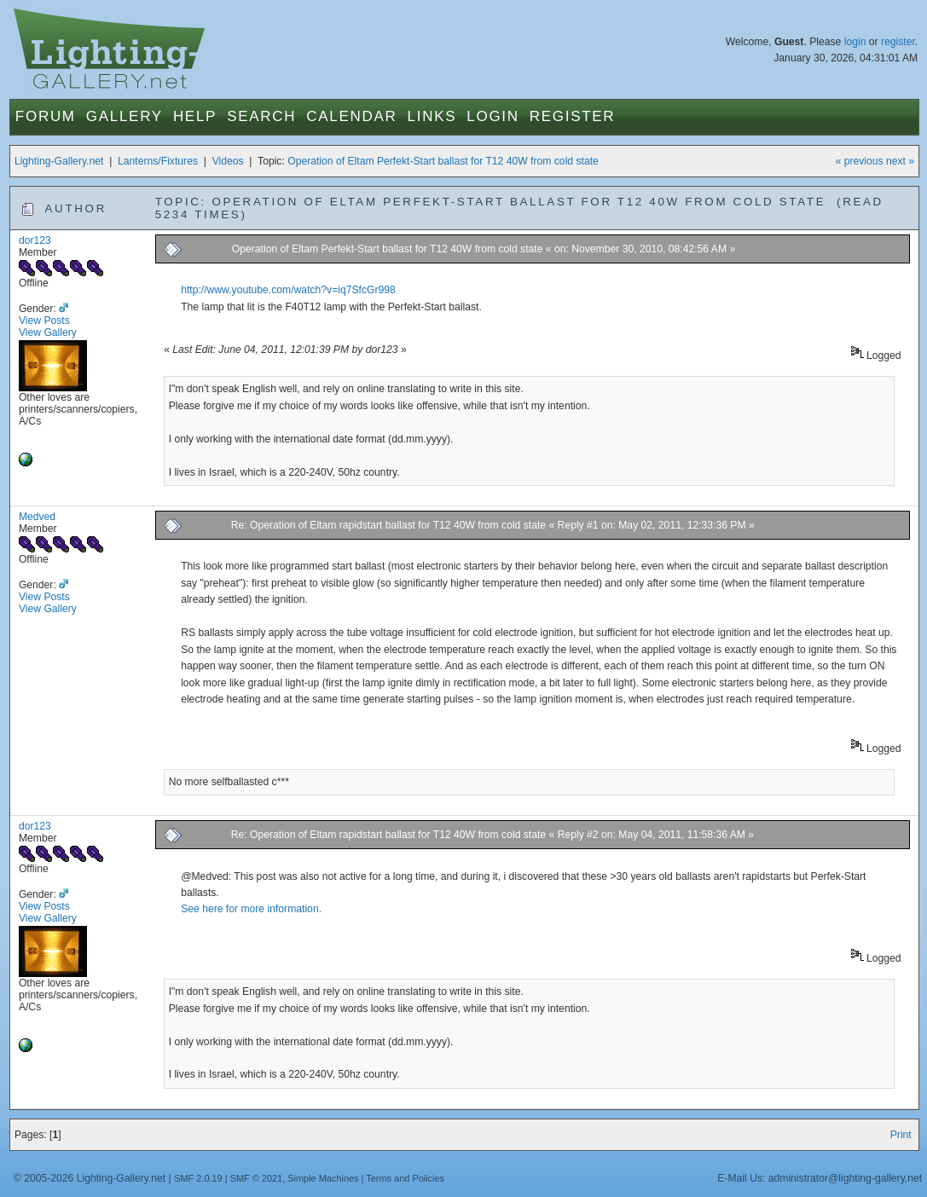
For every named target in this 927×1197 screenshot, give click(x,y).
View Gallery (48, 332)
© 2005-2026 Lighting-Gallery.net (89, 1178)
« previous (860, 161)
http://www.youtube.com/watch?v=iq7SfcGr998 (288, 290)
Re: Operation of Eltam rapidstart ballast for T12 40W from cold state (388, 525)
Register (573, 116)
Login (492, 116)
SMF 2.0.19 (198, 1178)
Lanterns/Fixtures (158, 161)
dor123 (35, 240)
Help (195, 116)
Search (261, 116)
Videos (228, 161)
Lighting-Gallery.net (59, 161)
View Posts (44, 321)
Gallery (124, 116)
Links (432, 116)
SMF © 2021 (256, 1178)
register (898, 42)
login (855, 42)
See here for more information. (251, 909)
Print (901, 1135)
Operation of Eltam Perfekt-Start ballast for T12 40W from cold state (443, 161)
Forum (45, 116)
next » (900, 161)
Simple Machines (322, 1178)
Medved (37, 517)
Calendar (351, 116)
